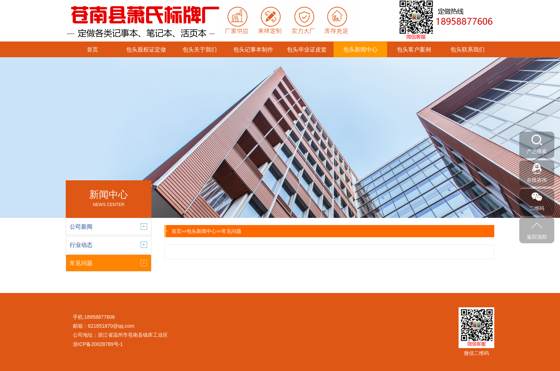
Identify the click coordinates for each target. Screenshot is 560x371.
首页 (92, 50)
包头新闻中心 (360, 50)
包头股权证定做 (146, 50)
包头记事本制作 (253, 50)
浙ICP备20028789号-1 (98, 344)
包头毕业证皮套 (307, 50)
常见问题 (231, 231)
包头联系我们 (467, 50)
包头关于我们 (199, 50)
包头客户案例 (414, 50)
